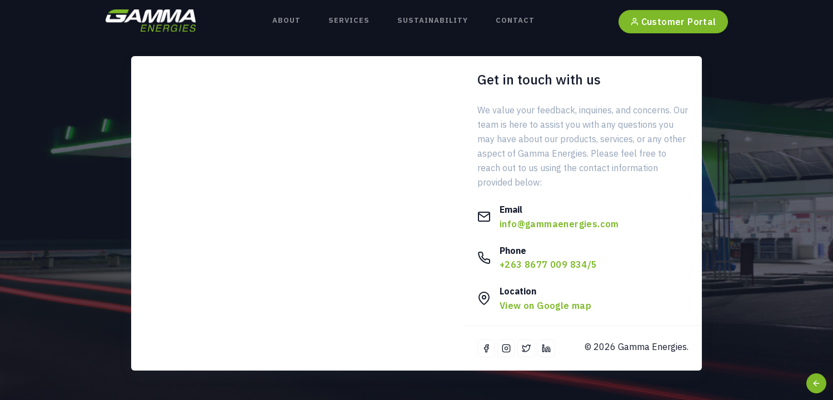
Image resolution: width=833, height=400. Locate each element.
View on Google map (545, 305)
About (286, 20)
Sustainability (432, 20)
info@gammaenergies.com (559, 223)
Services (349, 20)
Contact (515, 20)
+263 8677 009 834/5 (548, 264)
